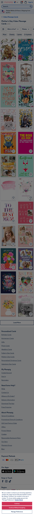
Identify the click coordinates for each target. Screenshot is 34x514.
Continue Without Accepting (17, 507)
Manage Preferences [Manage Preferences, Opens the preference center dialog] (17, 511)
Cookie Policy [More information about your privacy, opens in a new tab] (18, 500)
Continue (16, 503)
